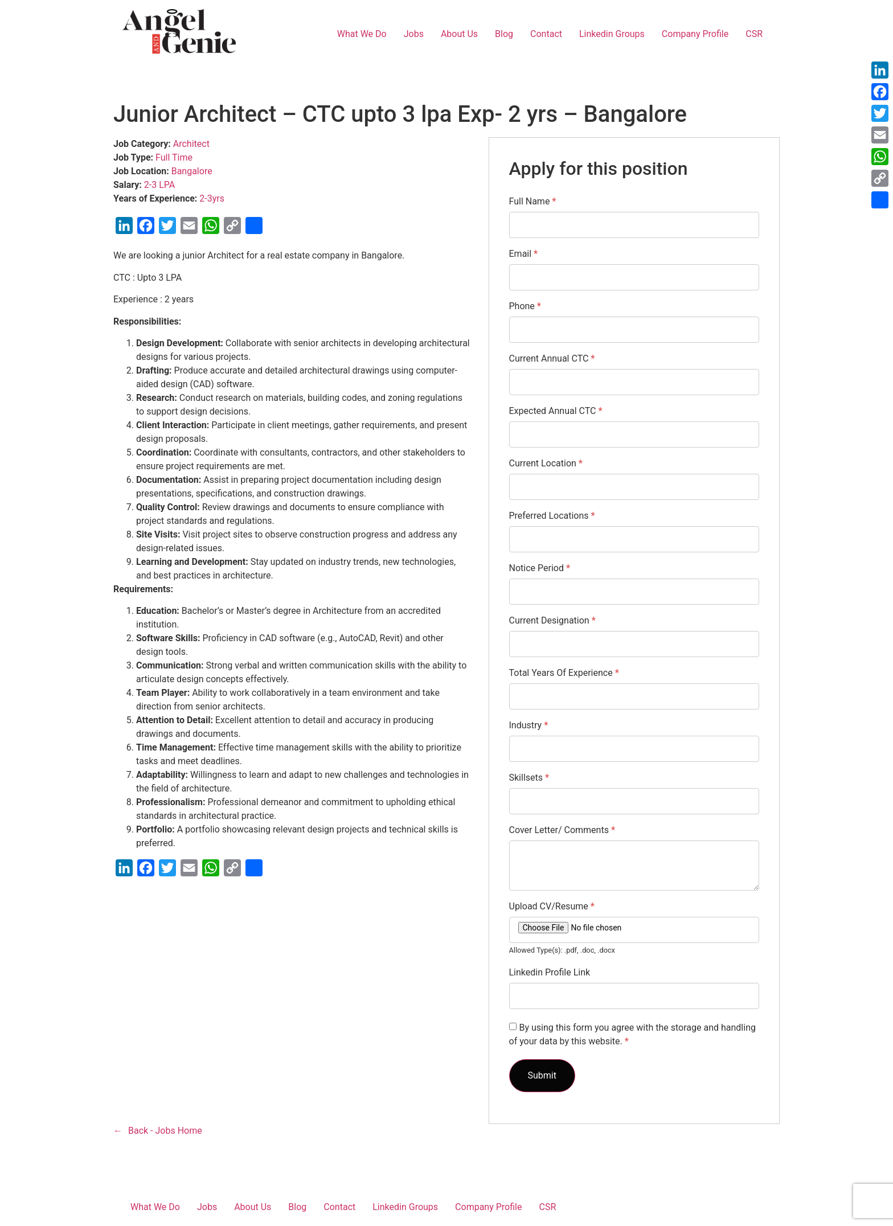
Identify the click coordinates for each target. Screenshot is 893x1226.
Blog (504, 33)
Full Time (173, 157)
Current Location (546, 463)
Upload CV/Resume (552, 906)
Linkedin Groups (612, 33)
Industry (528, 725)
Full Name (532, 201)
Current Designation (552, 620)
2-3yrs (211, 198)
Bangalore (191, 171)
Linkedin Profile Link (550, 972)
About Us (459, 33)
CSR (754, 33)
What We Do (362, 33)
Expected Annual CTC (556, 411)
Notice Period (540, 568)
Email (523, 254)
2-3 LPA (159, 184)
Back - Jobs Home (165, 1130)
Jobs (414, 33)
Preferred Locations (552, 515)
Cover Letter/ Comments (562, 830)
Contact (546, 33)
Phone (525, 306)
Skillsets (529, 777)
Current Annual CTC (552, 358)
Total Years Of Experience (564, 673)
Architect (191, 143)
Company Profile (695, 33)
